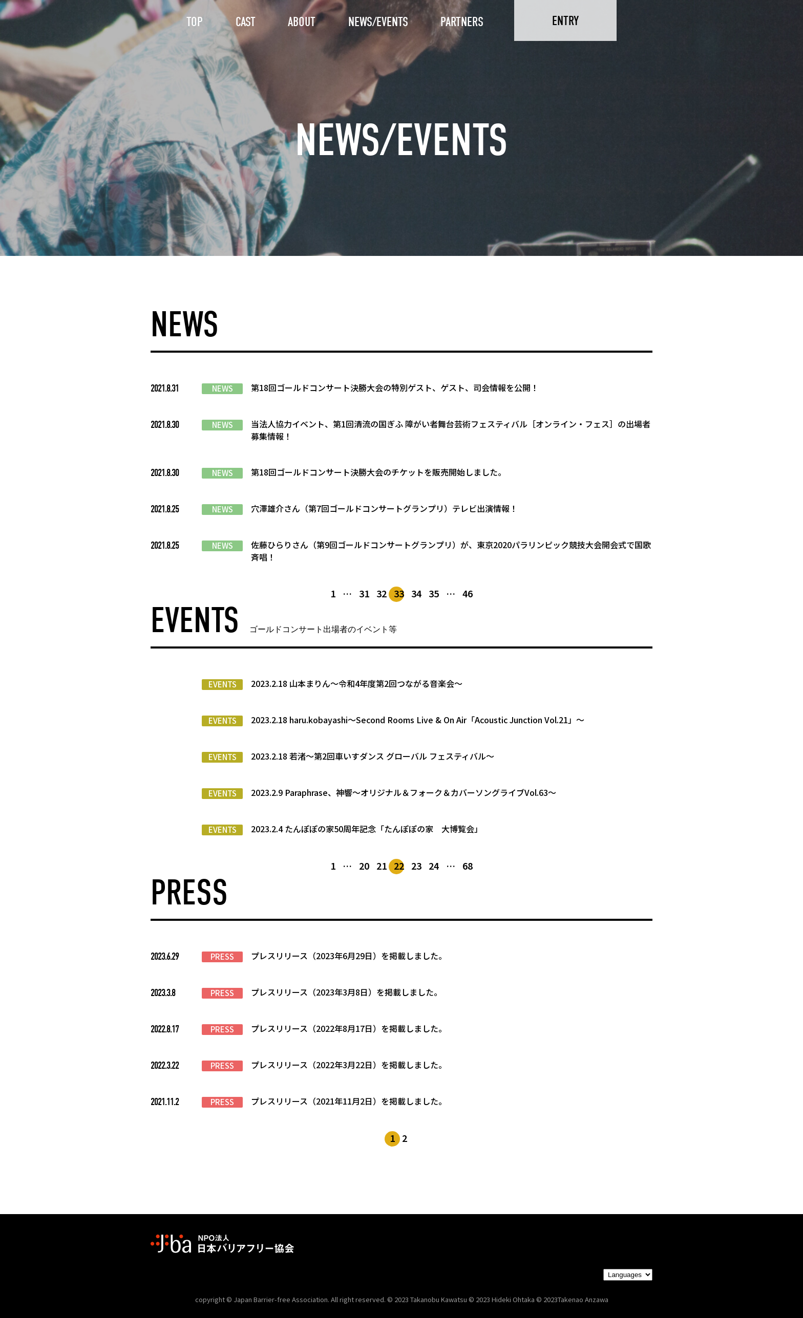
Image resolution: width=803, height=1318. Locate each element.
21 (381, 865)
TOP (194, 21)
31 (364, 593)
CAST (246, 21)
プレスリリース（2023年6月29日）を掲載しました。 (349, 955)
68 (467, 865)
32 (381, 593)
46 (467, 593)
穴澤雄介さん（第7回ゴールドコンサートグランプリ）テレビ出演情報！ (384, 508)
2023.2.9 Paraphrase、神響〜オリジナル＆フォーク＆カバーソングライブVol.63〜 (403, 792)
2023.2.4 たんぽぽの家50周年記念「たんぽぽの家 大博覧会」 (366, 829)
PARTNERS (461, 21)
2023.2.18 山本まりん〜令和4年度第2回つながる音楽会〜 (356, 683)
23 (416, 865)
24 (434, 865)
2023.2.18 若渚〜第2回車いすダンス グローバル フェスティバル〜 (372, 756)
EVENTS (222, 684)
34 (416, 593)
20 (364, 865)
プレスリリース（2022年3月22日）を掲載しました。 (349, 1064)
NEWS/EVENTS (378, 21)
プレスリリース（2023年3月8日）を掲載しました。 (346, 992)
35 (434, 593)
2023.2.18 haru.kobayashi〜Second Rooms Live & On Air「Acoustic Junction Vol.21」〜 (417, 720)
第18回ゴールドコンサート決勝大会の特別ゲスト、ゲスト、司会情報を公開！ (395, 387)
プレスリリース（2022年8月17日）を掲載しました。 (349, 1028)
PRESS (222, 957)
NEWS (222, 388)
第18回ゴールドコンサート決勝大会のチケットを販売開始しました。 (378, 472)
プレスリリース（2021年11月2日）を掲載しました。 (349, 1101)
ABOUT (301, 21)
